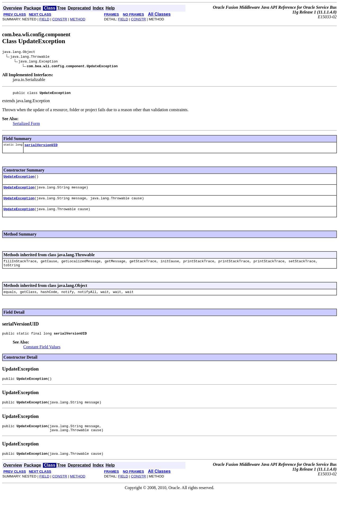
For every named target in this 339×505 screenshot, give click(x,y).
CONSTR (59, 19)
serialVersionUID (40, 147)
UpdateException (18, 179)
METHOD (77, 19)
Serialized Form (26, 125)
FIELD (44, 19)
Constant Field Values (41, 355)
